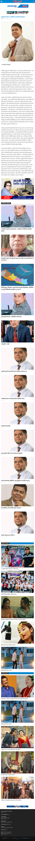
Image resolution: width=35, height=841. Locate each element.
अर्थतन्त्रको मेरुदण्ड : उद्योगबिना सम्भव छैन (11, 317)
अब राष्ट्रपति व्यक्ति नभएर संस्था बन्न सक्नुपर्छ (11, 453)
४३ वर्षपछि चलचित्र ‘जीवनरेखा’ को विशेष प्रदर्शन (9, 569)
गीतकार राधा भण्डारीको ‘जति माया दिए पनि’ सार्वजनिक (11, 800)
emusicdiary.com (10, 838)
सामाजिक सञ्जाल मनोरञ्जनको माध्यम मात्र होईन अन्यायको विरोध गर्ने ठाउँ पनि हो (17, 259)
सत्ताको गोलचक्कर (5, 426)
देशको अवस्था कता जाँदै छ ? (8, 535)
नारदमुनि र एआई (5, 344)
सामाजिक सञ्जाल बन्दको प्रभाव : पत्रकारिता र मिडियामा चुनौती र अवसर (16, 230)
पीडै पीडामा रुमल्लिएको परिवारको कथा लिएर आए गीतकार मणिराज (13, 619)
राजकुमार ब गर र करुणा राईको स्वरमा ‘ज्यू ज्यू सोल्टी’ (11, 749)
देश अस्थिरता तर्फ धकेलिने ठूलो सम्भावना (11, 508)
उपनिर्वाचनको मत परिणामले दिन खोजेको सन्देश (12, 399)
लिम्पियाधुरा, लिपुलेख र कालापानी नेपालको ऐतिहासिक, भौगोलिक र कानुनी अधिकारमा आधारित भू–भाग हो (17, 288)
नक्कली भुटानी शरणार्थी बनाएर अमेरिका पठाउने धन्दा (14, 371)
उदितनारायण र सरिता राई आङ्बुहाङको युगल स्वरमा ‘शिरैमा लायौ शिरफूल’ (14, 698)
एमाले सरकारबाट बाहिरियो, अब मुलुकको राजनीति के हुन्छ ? (15, 481)
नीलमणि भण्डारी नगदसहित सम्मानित (8, 775)
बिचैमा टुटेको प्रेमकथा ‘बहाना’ (6, 670)
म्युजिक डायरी (3, 18)
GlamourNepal (19, 838)
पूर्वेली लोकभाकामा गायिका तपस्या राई (8, 645)
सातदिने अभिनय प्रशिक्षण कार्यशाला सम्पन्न (8, 594)
